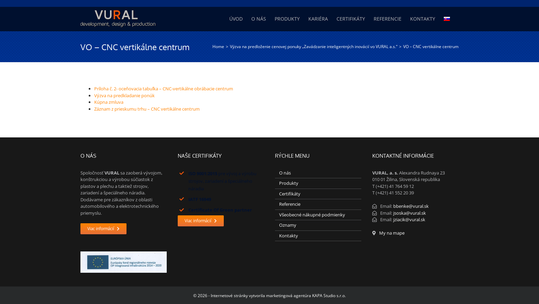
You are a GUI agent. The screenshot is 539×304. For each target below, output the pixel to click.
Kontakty (288, 236)
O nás (285, 173)
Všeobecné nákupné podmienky (312, 215)
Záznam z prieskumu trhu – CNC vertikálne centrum (147, 109)
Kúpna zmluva (108, 102)
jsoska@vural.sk (409, 213)
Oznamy (287, 225)
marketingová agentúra (288, 296)
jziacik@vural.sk (409, 219)
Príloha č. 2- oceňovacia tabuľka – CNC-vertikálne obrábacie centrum (163, 89)
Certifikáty (289, 194)
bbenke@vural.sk (411, 206)
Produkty (288, 183)
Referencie (289, 204)
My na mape (392, 233)
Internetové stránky (229, 296)
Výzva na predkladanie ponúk (124, 95)
